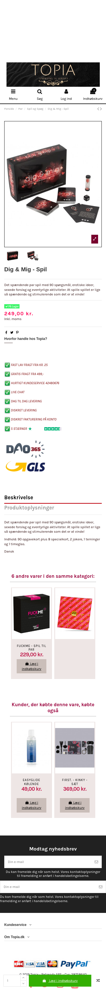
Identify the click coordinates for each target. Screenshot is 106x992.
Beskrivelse (18, 498)
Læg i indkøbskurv (60, 981)
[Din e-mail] (48, 862)
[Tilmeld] (96, 862)
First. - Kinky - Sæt (75, 782)
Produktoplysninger (29, 508)
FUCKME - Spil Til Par (31, 648)
